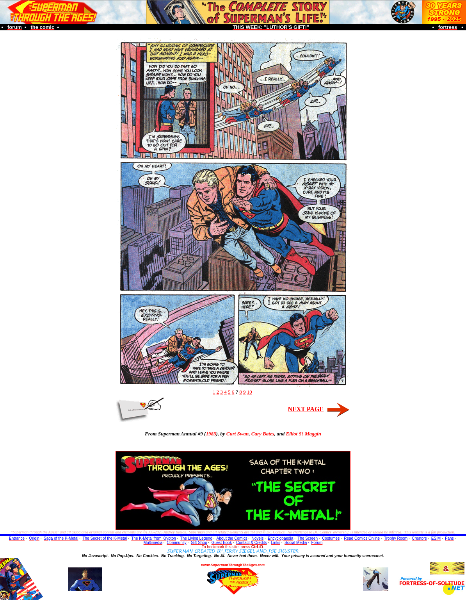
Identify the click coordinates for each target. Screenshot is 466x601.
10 (249, 392)
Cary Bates (262, 434)
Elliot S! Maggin (303, 434)
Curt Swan (237, 434)
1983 (211, 434)
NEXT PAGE (306, 409)
